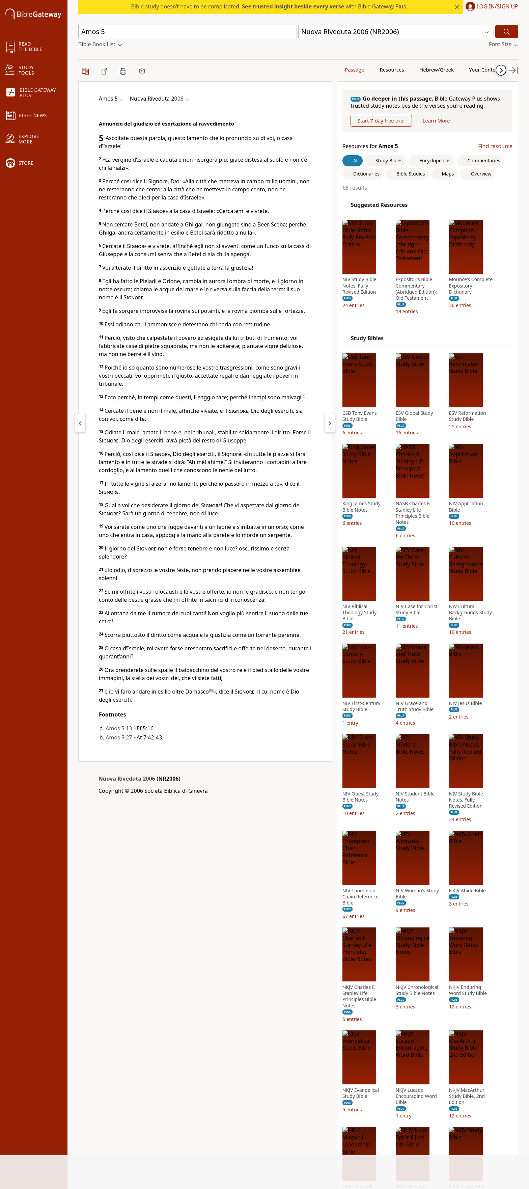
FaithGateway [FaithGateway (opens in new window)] (242, 1053)
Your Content (439, 69)
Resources (362, 69)
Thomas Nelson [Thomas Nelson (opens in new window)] (244, 1117)
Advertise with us (173, 1088)
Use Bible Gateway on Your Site (185, 1076)
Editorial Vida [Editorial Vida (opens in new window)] (241, 1107)
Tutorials (162, 1063)
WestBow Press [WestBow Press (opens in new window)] (244, 1126)
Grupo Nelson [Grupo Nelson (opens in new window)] (242, 1098)
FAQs (157, 1053)
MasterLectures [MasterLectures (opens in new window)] (244, 1145)
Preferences (313, 1141)
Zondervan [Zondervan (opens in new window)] (238, 1135)
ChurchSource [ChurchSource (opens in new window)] (242, 1072)
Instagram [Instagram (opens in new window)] (311, 1063)
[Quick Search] (187, 31)
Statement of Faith (101, 1072)
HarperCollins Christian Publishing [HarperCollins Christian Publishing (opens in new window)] (254, 1085)
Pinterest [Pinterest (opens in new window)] (309, 1072)
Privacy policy (169, 1107)
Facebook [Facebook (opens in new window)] (310, 1053)
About (85, 1053)
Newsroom (92, 1110)
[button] (490, 7)
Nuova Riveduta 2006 (127, 778)
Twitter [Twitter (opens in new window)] (307, 1091)
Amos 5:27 (119, 737)
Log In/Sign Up (497, 6)
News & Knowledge (102, 1063)
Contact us (164, 1098)
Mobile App (92, 1081)
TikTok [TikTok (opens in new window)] (306, 1081)
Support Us (92, 1119)
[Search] (506, 31)
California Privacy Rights (184, 1117)
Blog (84, 1100)
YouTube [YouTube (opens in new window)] (309, 1100)
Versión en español (322, 1132)
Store (85, 1091)
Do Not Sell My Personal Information (183, 1130)
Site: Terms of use (173, 1152)
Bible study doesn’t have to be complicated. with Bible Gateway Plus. (269, 6)
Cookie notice (168, 1142)
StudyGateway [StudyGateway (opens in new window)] (243, 1063)
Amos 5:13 (119, 728)
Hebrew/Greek (400, 69)
